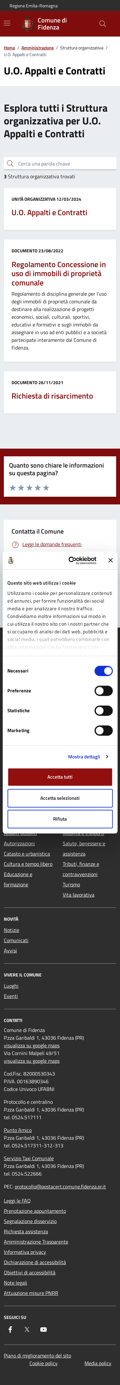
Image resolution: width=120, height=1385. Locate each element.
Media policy (97, 1363)
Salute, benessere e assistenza (84, 848)
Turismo (71, 884)
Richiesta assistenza (26, 1231)
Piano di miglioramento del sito (37, 1355)
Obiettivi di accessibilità (29, 1272)
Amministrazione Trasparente (36, 1242)
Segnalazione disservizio (30, 1221)
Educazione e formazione (18, 879)
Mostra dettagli (84, 756)
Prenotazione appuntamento (35, 1211)
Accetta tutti (60, 777)
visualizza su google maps (32, 1045)
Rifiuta (60, 819)
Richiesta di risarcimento (52, 396)
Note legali (15, 1283)
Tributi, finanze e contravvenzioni (81, 869)
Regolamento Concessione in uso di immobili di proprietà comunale (59, 273)
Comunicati (16, 940)
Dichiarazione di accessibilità (35, 1262)
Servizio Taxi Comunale (29, 1158)
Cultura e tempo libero (28, 864)
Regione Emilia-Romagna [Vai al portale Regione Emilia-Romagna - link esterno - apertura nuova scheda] (34, 5)
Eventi (11, 996)
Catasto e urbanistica (27, 853)
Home (9, 47)
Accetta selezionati (60, 798)
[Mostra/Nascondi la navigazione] (7, 23)
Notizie (11, 930)
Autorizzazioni (19, 843)
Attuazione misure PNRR (31, 1293)
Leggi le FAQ (17, 1200)
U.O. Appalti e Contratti (49, 212)
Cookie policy (43, 1363)
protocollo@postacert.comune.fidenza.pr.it (60, 1186)
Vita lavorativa (78, 895)
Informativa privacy (25, 1252)
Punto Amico (18, 1130)
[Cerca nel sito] (102, 23)
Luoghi (11, 986)
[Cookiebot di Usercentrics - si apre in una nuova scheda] (71, 560)
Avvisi (10, 950)
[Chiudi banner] (110, 560)
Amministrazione (37, 47)
